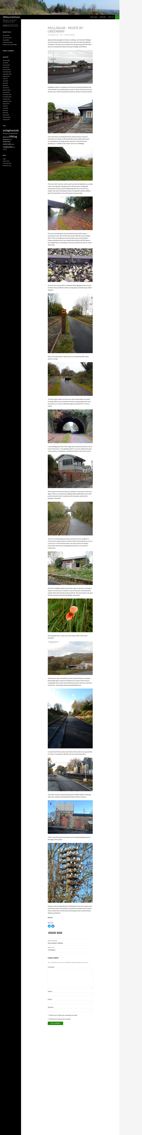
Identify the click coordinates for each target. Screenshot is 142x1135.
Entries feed (6, 161)
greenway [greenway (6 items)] (6, 137)
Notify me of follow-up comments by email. (63, 1015)
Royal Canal (93, 17)
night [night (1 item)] (13, 144)
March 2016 (6, 67)
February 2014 (6, 117)
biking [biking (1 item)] (4, 133)
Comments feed (7, 163)
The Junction (6, 35)
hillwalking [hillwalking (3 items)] (6, 139)
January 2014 (6, 119)
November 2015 (7, 71)
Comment (51, 967)
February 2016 (6, 69)
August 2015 (6, 76)
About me (111, 17)
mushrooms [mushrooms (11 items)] (7, 144)
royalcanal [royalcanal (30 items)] (7, 147)
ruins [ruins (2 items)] (13, 147)
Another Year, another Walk (10, 44)
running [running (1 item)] (5, 149)
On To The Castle (7, 37)
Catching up (70, 948)
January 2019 (6, 65)
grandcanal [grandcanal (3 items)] (14, 133)
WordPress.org (7, 165)
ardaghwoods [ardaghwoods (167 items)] (11, 130)
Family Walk (6, 40)
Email (50, 999)
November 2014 (7, 96)
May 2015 (5, 83)
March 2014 (6, 115)
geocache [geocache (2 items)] (8, 133)
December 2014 (7, 94)
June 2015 (5, 81)
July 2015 (5, 78)
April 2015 (5, 85)
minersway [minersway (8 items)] (7, 141)
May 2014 (5, 110)
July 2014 (5, 106)
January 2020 (6, 60)
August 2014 (6, 103)
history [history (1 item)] (10, 139)
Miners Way (103, 17)
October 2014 (6, 99)
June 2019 (5, 62)
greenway (52, 932)
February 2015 (6, 90)
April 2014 (5, 112)
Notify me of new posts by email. (60, 1019)
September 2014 (7, 101)
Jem (61, 35)
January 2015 (6, 92)
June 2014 (5, 108)
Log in (4, 158)
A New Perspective (7, 42)
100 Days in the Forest (11, 17)
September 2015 (7, 74)
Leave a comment (70, 35)
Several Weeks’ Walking (70, 942)
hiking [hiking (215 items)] (13, 136)
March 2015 (6, 87)
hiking (59, 932)
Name (50, 991)
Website (50, 1007)
